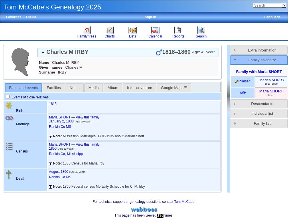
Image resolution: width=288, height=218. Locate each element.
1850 (53, 148)
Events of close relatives (27, 97)
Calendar (156, 36)
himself (242, 81)
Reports (178, 36)
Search (201, 36)
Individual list (262, 113)
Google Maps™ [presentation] (174, 88)
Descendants (262, 104)
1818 (53, 104)
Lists (132, 36)
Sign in (150, 17)
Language (272, 17)
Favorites (13, 17)
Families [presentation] (54, 88)
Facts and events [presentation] (23, 88)
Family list (262, 123)
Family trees (86, 36)
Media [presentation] (93, 88)
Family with (259, 72)
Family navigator (262, 60)
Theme (31, 17)
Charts (109, 36)
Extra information (262, 50)
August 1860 (58, 172)
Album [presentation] (113, 88)
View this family (87, 117)
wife (243, 92)
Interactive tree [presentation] (139, 88)
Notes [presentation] (74, 88)
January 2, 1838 (61, 121)
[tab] (128, 52)
